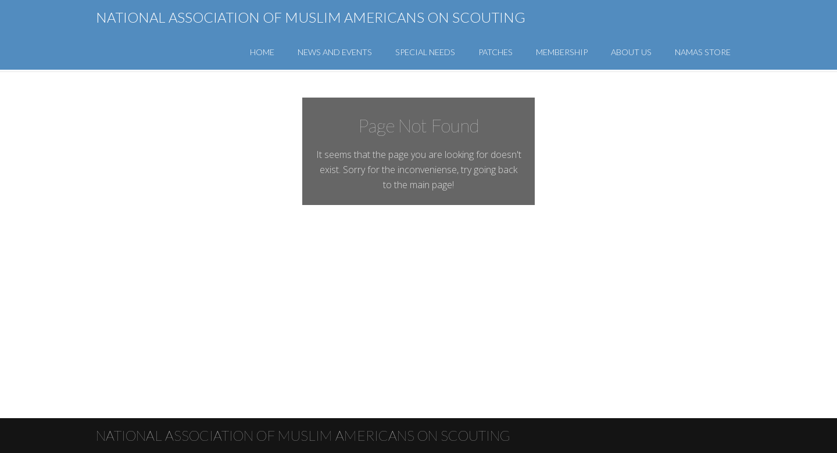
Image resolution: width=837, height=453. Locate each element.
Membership (562, 52)
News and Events (335, 52)
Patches (495, 52)
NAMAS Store (703, 52)
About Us (631, 52)
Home (262, 52)
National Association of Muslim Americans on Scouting (310, 17)
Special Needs (425, 52)
